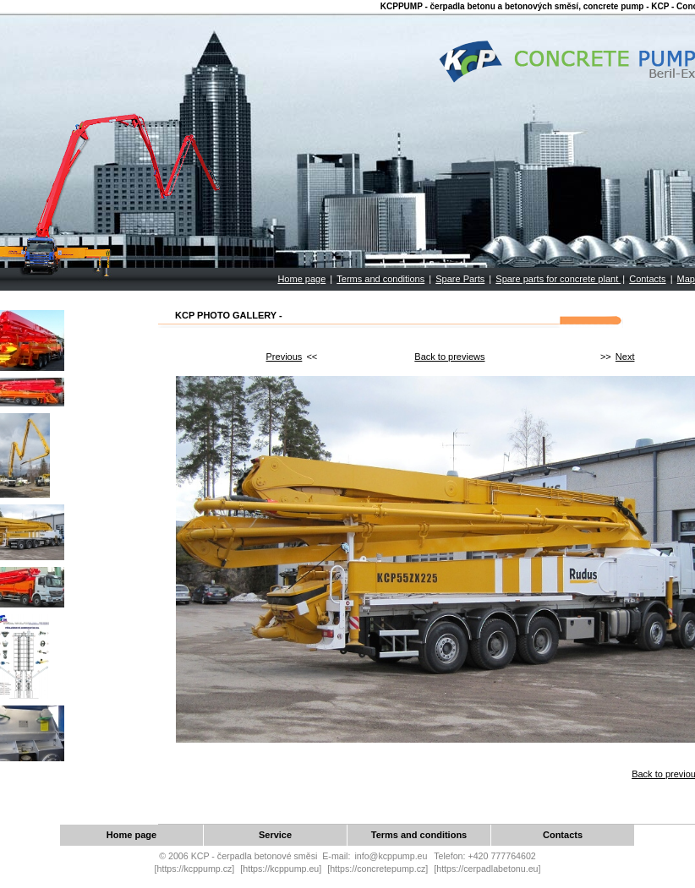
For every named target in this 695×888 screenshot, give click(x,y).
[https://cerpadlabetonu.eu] (487, 868)
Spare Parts (459, 279)
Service (275, 835)
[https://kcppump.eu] (280, 868)
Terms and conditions (380, 279)
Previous (284, 356)
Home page (301, 279)
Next (625, 356)
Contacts (647, 279)
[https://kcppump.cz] (195, 868)
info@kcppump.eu (390, 856)
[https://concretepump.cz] (377, 868)
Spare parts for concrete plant (558, 279)
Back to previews (449, 356)
